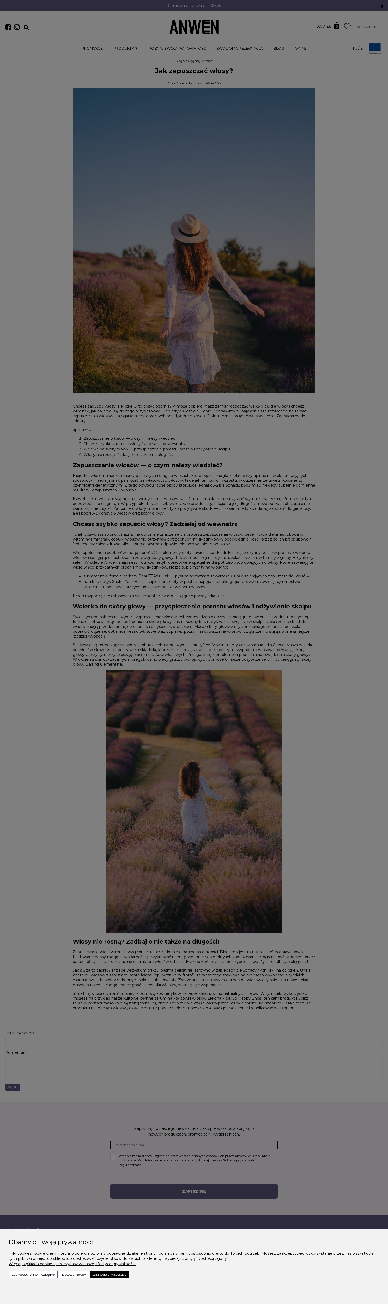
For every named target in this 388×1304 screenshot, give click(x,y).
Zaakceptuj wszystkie (109, 1274)
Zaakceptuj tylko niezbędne (33, 1274)
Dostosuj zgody (74, 1274)
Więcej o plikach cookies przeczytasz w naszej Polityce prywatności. (72, 1263)
